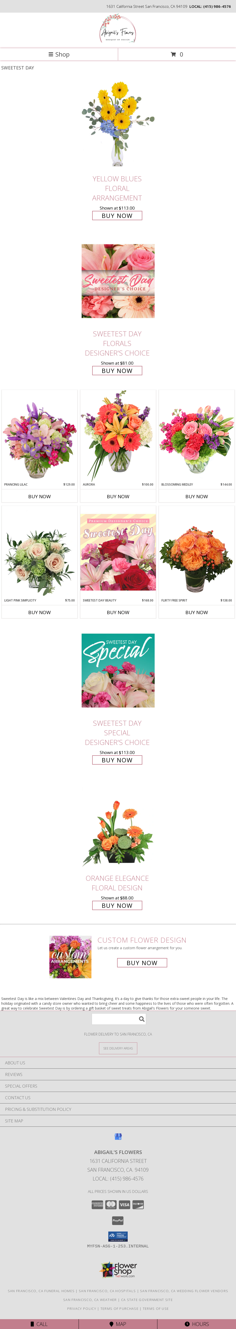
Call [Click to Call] (39, 1324)
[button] (118, 1237)
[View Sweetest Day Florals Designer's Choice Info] (118, 281)
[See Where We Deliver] (118, 1048)
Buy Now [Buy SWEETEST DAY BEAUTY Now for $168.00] (118, 612)
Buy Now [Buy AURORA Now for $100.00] (118, 496)
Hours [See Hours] (197, 1324)
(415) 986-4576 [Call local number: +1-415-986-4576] (217, 6)
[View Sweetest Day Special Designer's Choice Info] (118, 670)
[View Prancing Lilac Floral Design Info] (39, 436)
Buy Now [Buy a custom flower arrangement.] (142, 963)
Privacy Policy (81, 1308)
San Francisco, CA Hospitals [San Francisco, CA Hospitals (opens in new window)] (107, 1291)
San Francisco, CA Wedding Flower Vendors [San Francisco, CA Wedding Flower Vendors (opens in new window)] (184, 1291)
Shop (59, 54)
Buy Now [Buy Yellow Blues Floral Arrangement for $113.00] (117, 215)
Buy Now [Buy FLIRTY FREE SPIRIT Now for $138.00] (196, 612)
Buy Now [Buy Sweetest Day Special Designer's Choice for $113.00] (117, 760)
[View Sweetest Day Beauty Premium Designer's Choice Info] (118, 552)
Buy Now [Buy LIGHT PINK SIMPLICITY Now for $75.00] (39, 612)
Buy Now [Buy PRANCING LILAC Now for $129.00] (39, 496)
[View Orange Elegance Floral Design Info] (118, 825)
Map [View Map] (118, 1324)
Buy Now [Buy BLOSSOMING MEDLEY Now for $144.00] (196, 496)
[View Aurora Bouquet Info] (118, 436)
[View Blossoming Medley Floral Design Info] (196, 436)
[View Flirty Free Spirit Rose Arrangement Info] (196, 552)
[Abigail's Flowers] (118, 41)
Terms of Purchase (119, 1308)
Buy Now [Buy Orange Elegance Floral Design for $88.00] (117, 905)
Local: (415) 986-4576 (118, 1178)
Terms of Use (156, 1308)
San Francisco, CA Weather (90, 1299)
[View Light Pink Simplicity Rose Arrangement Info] (39, 552)
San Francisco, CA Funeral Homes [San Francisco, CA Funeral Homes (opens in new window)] (41, 1291)
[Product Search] (119, 1019)
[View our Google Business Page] (118, 1139)
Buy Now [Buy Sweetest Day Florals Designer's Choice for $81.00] (117, 370)
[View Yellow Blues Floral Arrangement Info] (118, 125)
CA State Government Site (147, 1299)
